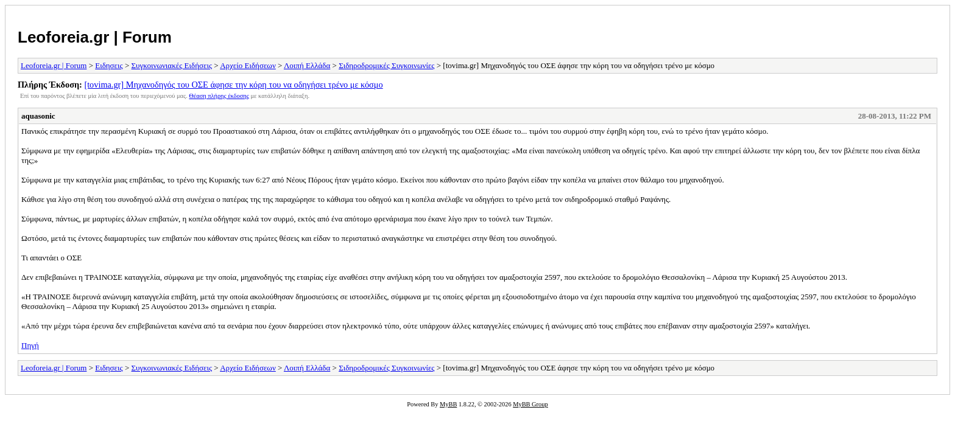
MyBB (448, 404)
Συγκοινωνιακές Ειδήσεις (172, 65)
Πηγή (30, 345)
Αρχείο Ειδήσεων (248, 65)
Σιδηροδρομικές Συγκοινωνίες (386, 65)
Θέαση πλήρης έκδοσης (219, 95)
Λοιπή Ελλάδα (307, 65)
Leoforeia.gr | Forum (95, 37)
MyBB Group (530, 404)
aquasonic (38, 115)
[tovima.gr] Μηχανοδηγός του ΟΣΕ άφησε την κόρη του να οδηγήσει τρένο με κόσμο (233, 84)
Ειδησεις (108, 65)
